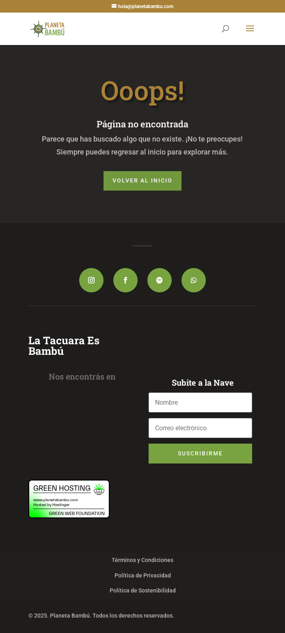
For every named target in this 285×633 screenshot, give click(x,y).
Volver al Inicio (142, 180)
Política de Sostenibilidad (143, 590)
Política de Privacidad (142, 575)
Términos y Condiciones (142, 560)
